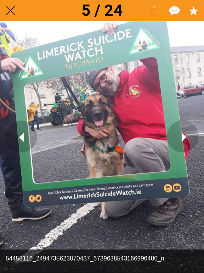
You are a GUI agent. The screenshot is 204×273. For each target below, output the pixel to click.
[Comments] (174, 11)
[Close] (10, 10)
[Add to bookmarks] (193, 11)
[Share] (154, 11)
